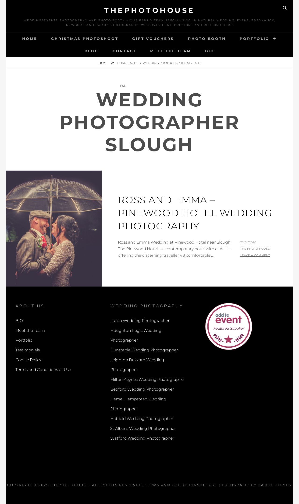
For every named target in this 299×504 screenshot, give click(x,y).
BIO (209, 51)
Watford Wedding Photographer (142, 438)
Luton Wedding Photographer (140, 320)
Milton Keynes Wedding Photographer (147, 379)
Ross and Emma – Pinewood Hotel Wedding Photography (195, 213)
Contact (124, 51)
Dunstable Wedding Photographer (144, 350)
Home (29, 38)
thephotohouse (149, 10)
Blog (92, 51)
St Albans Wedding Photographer (143, 428)
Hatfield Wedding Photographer (141, 418)
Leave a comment (255, 255)
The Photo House (255, 248)
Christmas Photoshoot (84, 38)
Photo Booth (207, 38)
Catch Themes (275, 485)
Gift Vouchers (153, 38)
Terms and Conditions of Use (43, 369)
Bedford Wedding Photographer (142, 389)
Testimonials (27, 350)
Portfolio (255, 38)
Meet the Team (170, 51)
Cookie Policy (28, 359)
